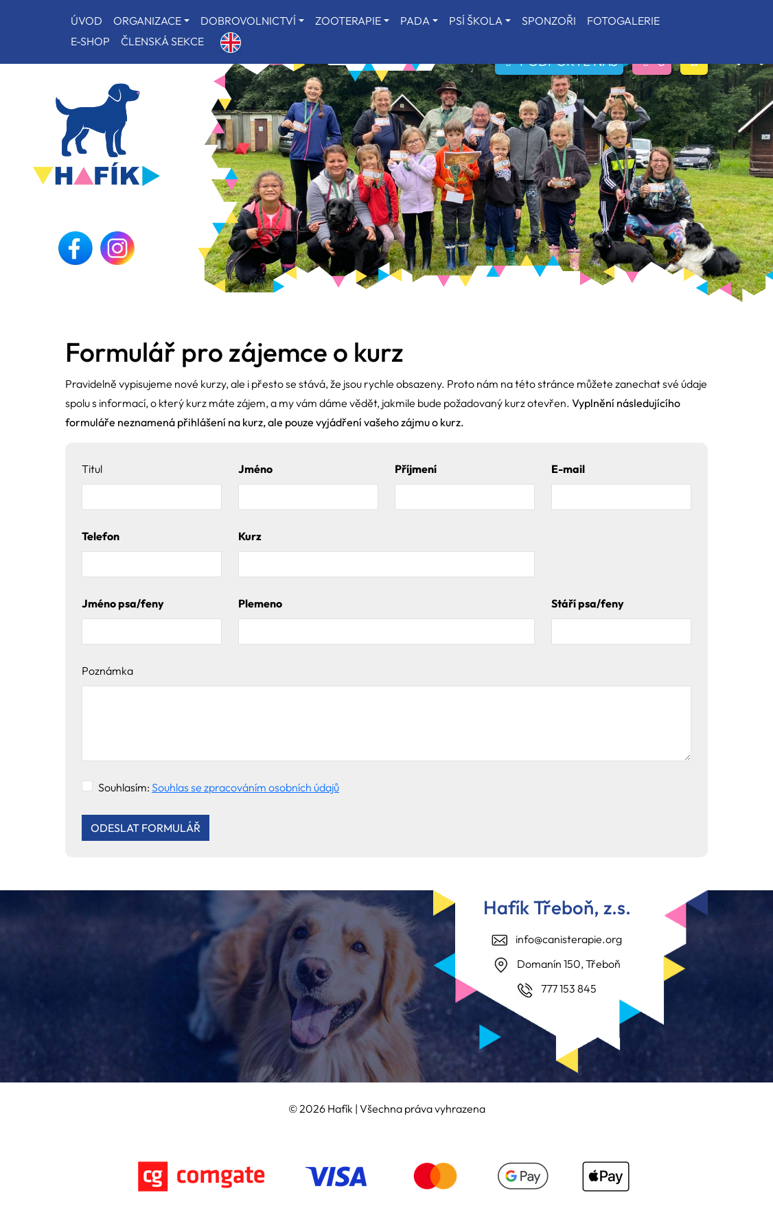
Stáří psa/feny (587, 603)
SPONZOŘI (549, 20)
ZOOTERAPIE (348, 20)
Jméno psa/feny (123, 603)
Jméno (255, 469)
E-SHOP (90, 41)
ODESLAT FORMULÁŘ (145, 828)
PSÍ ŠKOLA (476, 20)
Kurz (250, 536)
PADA (415, 20)
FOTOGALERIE (623, 20)
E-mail (568, 469)
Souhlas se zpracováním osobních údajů (245, 787)
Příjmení (416, 469)
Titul (92, 469)
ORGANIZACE (147, 20)
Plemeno (260, 603)
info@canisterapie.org (569, 939)
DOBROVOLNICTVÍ (248, 20)
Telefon (100, 536)
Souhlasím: (218, 787)
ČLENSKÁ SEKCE (162, 41)
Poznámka (107, 670)
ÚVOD (86, 20)
